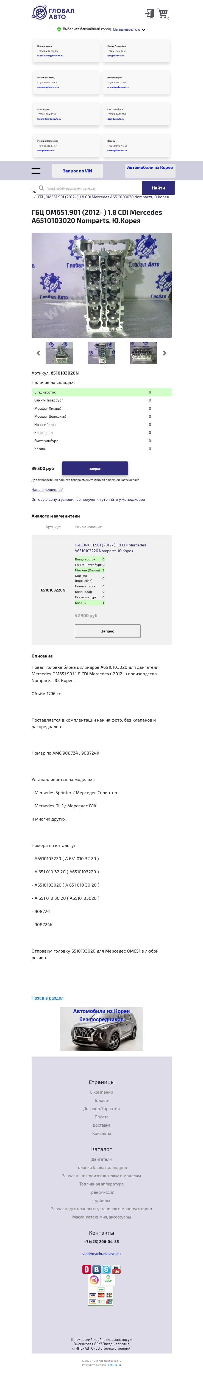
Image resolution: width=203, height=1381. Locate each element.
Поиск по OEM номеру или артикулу (67, 188)
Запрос (95, 469)
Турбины (101, 1200)
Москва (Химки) (46, 77)
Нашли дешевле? (47, 489)
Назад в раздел (48, 998)
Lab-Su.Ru (114, 1364)
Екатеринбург (115, 109)
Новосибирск (114, 77)
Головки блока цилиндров (101, 1167)
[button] (38, 353)
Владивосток (44, 46)
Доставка (101, 1125)
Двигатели (101, 1159)
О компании (101, 1092)
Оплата (102, 1116)
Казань (111, 140)
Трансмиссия (101, 1192)
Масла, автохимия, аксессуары (101, 1216)
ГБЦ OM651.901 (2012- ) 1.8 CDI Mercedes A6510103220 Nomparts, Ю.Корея (110, 548)
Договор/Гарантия (101, 1108)
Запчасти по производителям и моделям (101, 1175)
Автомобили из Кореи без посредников (101, 1015)
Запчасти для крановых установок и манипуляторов (101, 1208)
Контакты (101, 1133)
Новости (101, 1100)
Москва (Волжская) (48, 140)
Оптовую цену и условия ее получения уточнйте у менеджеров (88, 499)
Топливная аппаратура (101, 1183)
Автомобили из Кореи (150, 167)
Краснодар (43, 109)
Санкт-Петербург (117, 46)
